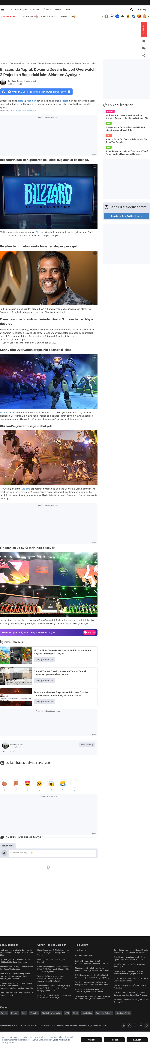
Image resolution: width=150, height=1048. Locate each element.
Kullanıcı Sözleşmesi (78, 1025)
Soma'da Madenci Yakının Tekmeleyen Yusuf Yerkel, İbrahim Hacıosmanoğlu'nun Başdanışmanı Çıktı (127, 152)
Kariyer (66, 1025)
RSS (107, 1025)
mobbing (31, 100)
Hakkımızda (5, 1025)
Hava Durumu (80, 950)
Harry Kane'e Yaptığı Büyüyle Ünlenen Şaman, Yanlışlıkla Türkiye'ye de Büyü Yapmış (53, 952)
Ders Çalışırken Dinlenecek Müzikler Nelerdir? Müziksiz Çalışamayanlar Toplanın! (129, 973)
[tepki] (4, 783)
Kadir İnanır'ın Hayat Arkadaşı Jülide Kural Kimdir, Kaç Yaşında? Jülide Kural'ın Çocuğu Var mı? (15, 976)
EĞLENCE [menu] (47, 9)
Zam (24, 1013)
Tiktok (75, 1013)
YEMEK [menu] (58, 9)
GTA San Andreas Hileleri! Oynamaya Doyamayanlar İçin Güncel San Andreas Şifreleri (130, 994)
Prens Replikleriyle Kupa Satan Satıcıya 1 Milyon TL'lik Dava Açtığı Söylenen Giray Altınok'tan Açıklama (53, 969)
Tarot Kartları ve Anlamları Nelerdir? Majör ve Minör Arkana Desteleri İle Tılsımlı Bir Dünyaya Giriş (131, 952)
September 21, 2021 (47, 342)
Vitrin (109, 135)
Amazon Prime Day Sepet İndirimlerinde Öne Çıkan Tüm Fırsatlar (126, 140)
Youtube (34, 1013)
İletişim (60, 1025)
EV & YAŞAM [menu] (21, 9)
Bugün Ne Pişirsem (104, 1013)
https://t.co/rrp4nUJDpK (12, 339)
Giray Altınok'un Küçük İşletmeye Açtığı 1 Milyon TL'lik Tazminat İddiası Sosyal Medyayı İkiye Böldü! (54, 988)
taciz (20, 100)
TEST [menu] (9, 9)
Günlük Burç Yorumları (51, 1013)
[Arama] (131, 9)
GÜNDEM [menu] (34, 9)
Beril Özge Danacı (22, 81)
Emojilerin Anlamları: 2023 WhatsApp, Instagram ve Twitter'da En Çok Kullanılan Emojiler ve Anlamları (92, 984)
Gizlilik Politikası (27, 1025)
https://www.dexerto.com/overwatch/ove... (21, 111)
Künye (102, 1025)
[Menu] (2, 9)
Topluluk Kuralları (42, 1025)
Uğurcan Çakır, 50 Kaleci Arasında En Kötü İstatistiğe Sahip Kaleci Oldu (126, 128)
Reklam (53, 1025)
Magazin (110, 111)
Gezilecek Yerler (123, 1013)
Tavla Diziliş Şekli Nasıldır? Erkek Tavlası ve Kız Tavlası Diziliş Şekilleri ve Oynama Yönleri (92, 998)
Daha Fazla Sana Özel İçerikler (126, 216)
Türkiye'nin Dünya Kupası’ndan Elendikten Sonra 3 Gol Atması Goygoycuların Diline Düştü (50, 978)
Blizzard (64, 100)
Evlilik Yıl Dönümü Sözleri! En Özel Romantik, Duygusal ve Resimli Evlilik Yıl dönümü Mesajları (91, 963)
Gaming (13, 63)
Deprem (14, 1013)
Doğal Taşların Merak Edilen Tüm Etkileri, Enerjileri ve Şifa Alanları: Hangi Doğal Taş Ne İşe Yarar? (92, 977)
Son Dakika (87, 1013)
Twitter (4, 1013)
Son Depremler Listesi (84, 955)
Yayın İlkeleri (93, 1025)
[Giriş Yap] (142, 9)
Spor (108, 123)
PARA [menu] (67, 9)
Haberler (4, 63)
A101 (67, 1013)
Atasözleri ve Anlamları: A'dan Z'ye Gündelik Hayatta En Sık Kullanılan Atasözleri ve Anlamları (89, 991)
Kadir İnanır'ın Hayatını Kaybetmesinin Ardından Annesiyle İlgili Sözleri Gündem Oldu (127, 116)
